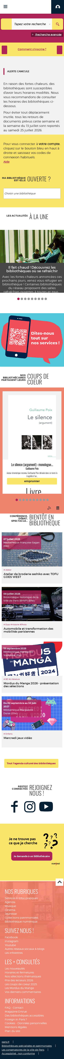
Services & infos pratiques (21, 898)
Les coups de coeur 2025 (21, 984)
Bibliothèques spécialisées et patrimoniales (27, 1045)
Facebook (11, 937)
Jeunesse (11, 913)
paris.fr (5, 1041)
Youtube (10, 945)
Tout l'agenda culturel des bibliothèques (31, 763)
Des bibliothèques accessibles (24, 1015)
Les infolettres (14, 952)
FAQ (7, 1007)
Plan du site (12, 1031)
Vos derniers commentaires (23, 992)
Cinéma (10, 910)
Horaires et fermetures (19, 972)
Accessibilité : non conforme (18, 1053)
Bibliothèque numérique (21, 921)
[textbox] (32, 193)
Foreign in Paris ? (16, 1019)
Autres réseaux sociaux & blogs (24, 949)
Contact (18, 1007)
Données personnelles (32, 1023)
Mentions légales (16, 1027)
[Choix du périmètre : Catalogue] (6, 24)
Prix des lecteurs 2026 (19, 980)
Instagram (11, 941)
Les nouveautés (15, 968)
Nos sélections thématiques (23, 976)
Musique (10, 906)
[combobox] (32, 193)
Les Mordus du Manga (19, 988)
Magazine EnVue (16, 1011)
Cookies (10, 1023)
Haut (59, 882)
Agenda (10, 902)
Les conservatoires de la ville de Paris (23, 1049)
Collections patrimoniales (21, 917)
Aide (6, 161)
